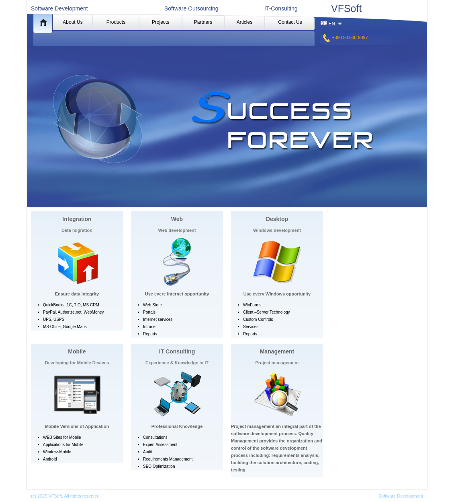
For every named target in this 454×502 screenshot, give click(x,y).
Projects (160, 22)
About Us (72, 22)
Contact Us (290, 22)
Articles (244, 22)
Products (115, 22)
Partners (203, 22)
